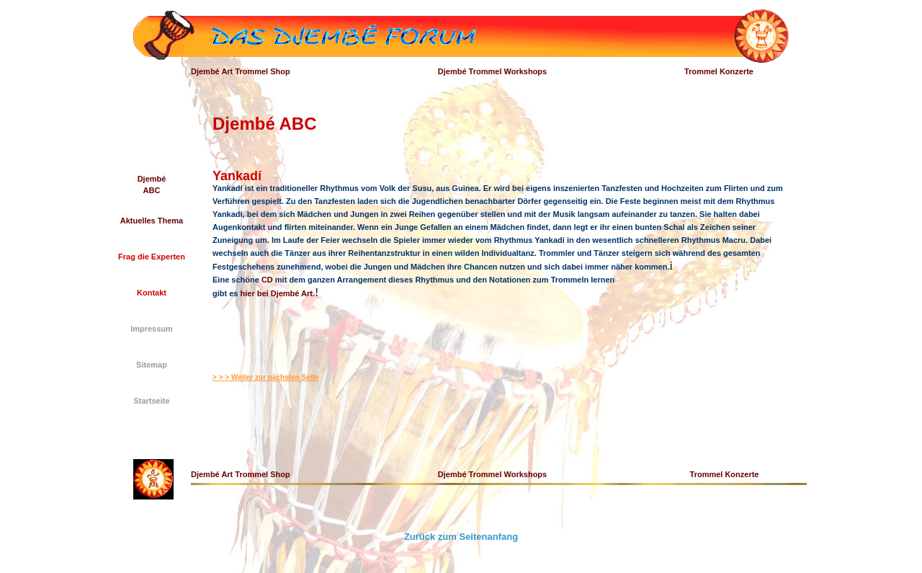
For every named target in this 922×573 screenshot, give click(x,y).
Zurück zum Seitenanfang (461, 536)
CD (267, 279)
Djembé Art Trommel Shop (240, 71)
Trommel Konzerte (718, 71)
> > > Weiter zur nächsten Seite (265, 377)
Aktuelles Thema (151, 220)
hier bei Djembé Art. (278, 293)
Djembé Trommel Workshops (492, 71)
